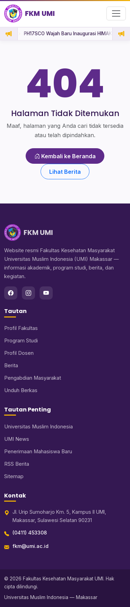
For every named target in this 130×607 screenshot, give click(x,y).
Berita (11, 365)
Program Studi (21, 341)
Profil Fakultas (21, 328)
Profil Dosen (19, 353)
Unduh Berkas (20, 390)
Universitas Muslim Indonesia (38, 427)
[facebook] (10, 293)
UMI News (16, 439)
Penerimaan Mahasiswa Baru (38, 451)
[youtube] (46, 293)
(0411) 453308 (29, 532)
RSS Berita (16, 464)
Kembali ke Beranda (65, 156)
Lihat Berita (65, 171)
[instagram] (28, 293)
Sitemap (14, 476)
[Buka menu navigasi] (116, 13)
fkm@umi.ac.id (30, 546)
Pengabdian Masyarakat (32, 378)
